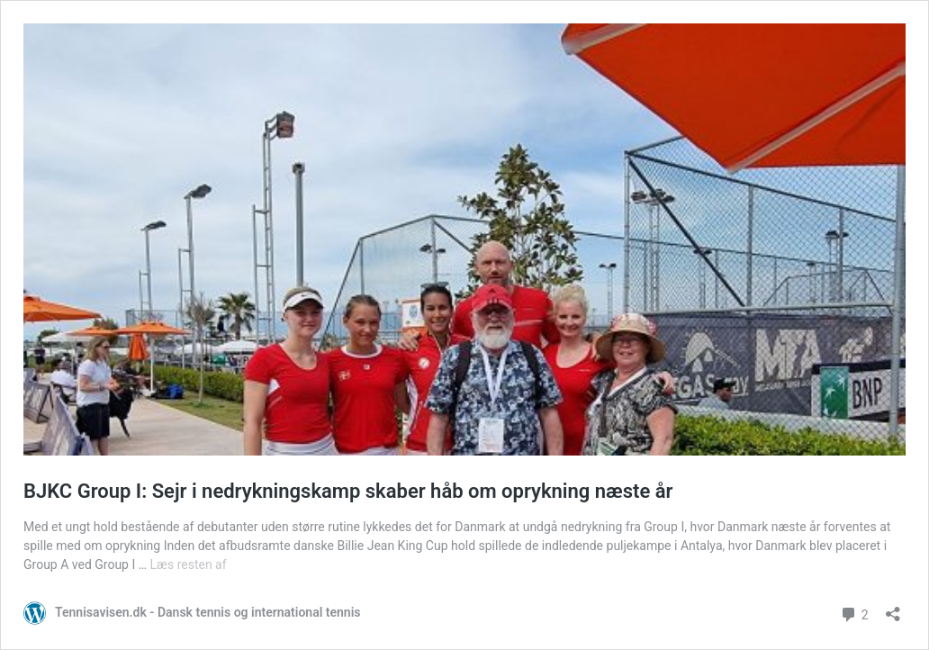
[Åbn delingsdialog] (893, 608)
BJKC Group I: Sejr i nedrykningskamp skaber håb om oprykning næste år (347, 491)
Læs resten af (188, 564)
